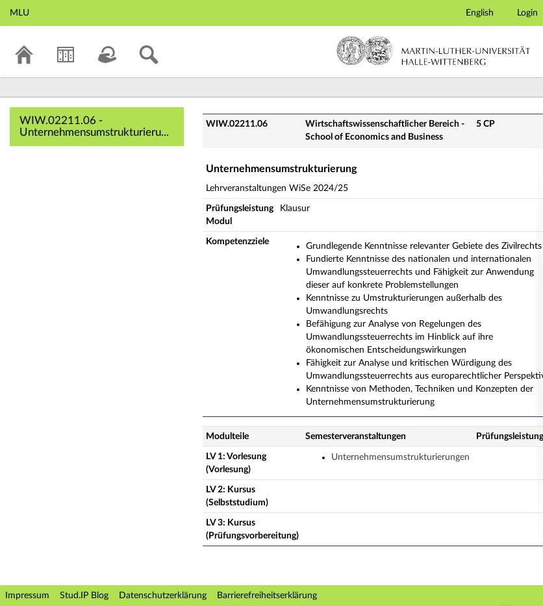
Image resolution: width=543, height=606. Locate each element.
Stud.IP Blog (84, 595)
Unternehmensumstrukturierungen (400, 457)
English (480, 13)
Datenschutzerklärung (163, 595)
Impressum (27, 595)
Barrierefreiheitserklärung (267, 595)
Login (527, 13)
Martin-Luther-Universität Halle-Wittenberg (433, 50)
